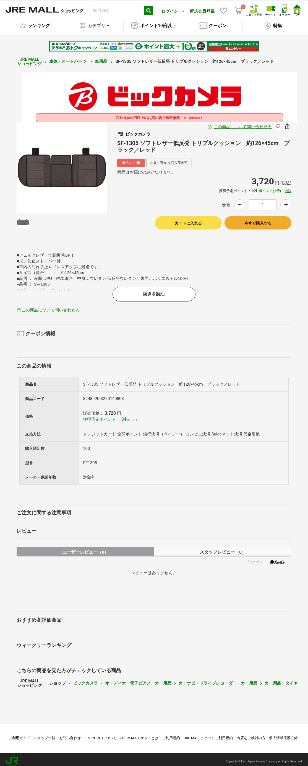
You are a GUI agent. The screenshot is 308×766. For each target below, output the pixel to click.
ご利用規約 (171, 734)
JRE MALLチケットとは (139, 734)
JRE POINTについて (100, 734)
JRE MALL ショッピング (29, 58)
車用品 (101, 57)
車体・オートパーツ (68, 57)
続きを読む (154, 290)
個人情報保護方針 (283, 734)
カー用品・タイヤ (281, 679)
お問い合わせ (70, 734)
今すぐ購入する (258, 219)
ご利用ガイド (19, 734)
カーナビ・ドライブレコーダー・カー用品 (218, 679)
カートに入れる (188, 219)
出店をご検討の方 (251, 734)
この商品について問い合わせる (243, 122)
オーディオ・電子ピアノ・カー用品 (138, 679)
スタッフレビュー (223, 548)
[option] (62, 163)
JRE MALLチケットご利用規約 (208, 734)
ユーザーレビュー (85, 548)
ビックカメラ (85, 679)
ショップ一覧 (44, 734)
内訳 (288, 187)
